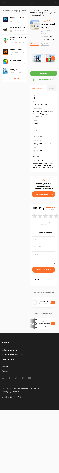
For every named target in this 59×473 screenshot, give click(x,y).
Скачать (43, 73)
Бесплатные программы (39, 10)
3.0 (44, 34)
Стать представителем (43, 194)
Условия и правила (21, 389)
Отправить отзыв (44, 270)
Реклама (5, 371)
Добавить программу (10, 350)
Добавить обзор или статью (12, 354)
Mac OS (44, 44)
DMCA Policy (6, 389)
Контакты (5, 367)
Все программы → (14, 79)
